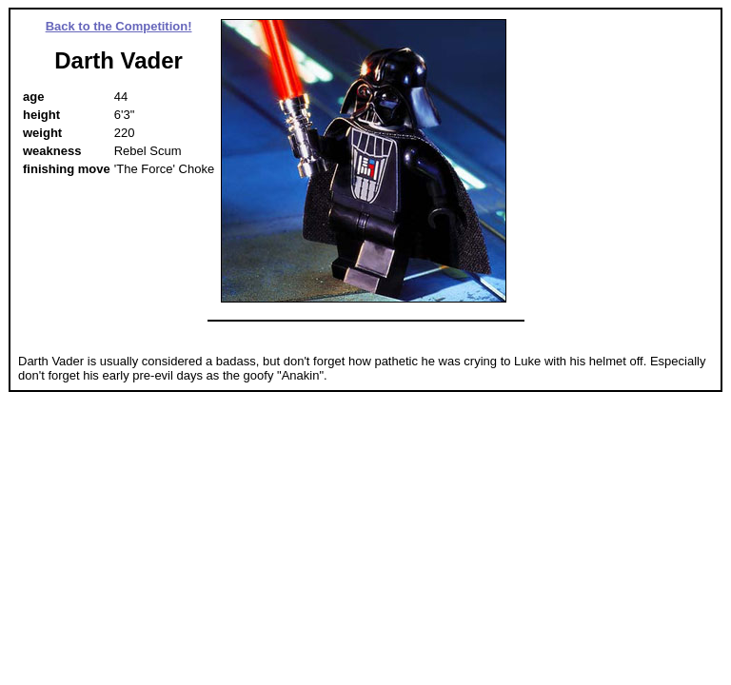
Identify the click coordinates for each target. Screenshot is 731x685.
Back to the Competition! (119, 26)
